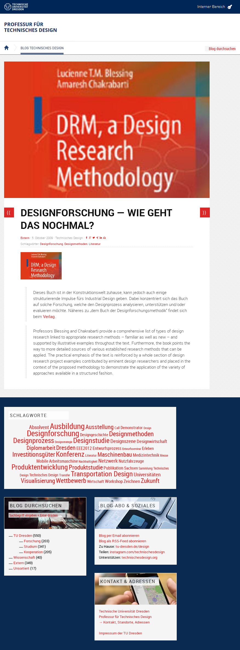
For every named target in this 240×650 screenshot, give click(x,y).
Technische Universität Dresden (124, 611)
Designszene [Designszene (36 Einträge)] (123, 441)
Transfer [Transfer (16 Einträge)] (64, 475)
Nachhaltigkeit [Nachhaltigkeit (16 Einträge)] (88, 461)
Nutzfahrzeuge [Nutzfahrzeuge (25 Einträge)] (131, 461)
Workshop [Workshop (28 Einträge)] (114, 481)
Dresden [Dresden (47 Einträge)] (66, 447)
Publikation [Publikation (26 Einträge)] (113, 468)
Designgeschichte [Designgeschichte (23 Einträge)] (94, 434)
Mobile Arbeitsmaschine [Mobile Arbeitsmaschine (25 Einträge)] (57, 461)
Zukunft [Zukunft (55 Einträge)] (150, 480)
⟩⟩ (204, 212)
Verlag (49, 316)
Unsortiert (21, 568)
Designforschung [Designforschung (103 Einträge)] (53, 433)
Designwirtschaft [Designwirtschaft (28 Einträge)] (152, 441)
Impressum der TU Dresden (120, 633)
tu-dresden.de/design (132, 546)
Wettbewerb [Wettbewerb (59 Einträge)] (71, 480)
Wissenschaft (24, 557)
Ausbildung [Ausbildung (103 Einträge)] (67, 426)
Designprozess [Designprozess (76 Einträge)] (33, 440)
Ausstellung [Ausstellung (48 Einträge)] (99, 427)
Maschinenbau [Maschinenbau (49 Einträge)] (115, 454)
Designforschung (51, 244)
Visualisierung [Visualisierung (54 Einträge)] (38, 480)
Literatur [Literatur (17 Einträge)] (91, 455)
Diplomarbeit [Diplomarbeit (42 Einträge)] (41, 447)
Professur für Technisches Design (125, 616)
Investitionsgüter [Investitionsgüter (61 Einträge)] (33, 454)
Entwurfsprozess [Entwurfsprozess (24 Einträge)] (107, 448)
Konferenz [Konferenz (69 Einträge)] (70, 454)
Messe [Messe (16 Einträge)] (164, 455)
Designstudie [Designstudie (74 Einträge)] (91, 440)
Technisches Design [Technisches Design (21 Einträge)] (43, 474)
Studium (30, 546)
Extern (25, 238)
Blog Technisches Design (37, 43)
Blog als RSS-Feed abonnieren (122, 540)
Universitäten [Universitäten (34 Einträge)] (147, 474)
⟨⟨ (8, 212)
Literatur (95, 244)
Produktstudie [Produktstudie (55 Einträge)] (86, 467)
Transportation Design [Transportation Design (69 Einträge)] (102, 473)
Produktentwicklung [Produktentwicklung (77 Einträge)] (40, 467)
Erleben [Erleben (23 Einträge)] (148, 448)
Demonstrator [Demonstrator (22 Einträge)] (132, 427)
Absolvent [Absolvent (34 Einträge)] (39, 427)
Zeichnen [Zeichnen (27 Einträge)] (132, 481)
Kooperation (33, 551)
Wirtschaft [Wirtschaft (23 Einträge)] (95, 481)
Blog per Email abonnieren (119, 535)
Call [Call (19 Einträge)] (117, 427)
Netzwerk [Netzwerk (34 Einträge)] (108, 460)
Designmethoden (75, 244)
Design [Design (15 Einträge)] (147, 428)
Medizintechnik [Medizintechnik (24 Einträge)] (146, 455)
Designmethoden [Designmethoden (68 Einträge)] (131, 433)
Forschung (32, 540)
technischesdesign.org (139, 557)
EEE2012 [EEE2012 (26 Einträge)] (84, 448)
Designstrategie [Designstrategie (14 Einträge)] (63, 442)
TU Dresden (22, 535)
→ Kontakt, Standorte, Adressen (124, 622)
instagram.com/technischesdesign (137, 551)
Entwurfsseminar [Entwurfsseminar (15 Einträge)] (131, 449)
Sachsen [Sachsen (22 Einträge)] (131, 468)
